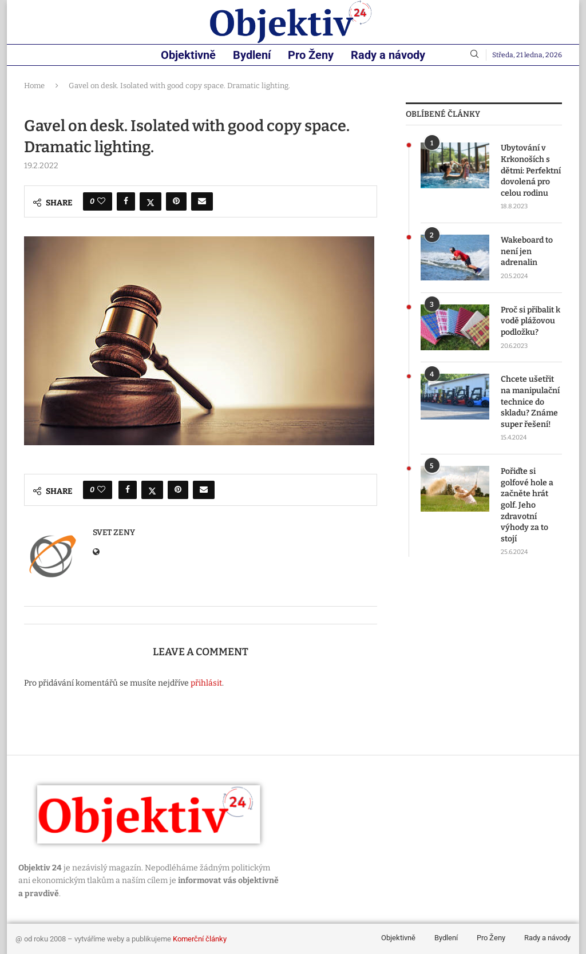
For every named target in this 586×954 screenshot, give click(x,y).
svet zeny (114, 532)
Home (34, 85)
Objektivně (188, 55)
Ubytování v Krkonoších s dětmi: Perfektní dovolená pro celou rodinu (531, 170)
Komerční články (200, 939)
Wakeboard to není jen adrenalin (527, 251)
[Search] (474, 55)
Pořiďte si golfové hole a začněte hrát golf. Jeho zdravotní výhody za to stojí (527, 505)
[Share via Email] (202, 201)
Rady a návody (388, 55)
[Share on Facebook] (126, 201)
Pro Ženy (311, 55)
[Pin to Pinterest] (176, 201)
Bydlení (252, 55)
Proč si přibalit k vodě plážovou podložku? (530, 321)
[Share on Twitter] (150, 201)
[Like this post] (101, 201)
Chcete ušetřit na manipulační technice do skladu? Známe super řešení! (530, 401)
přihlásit (206, 683)
